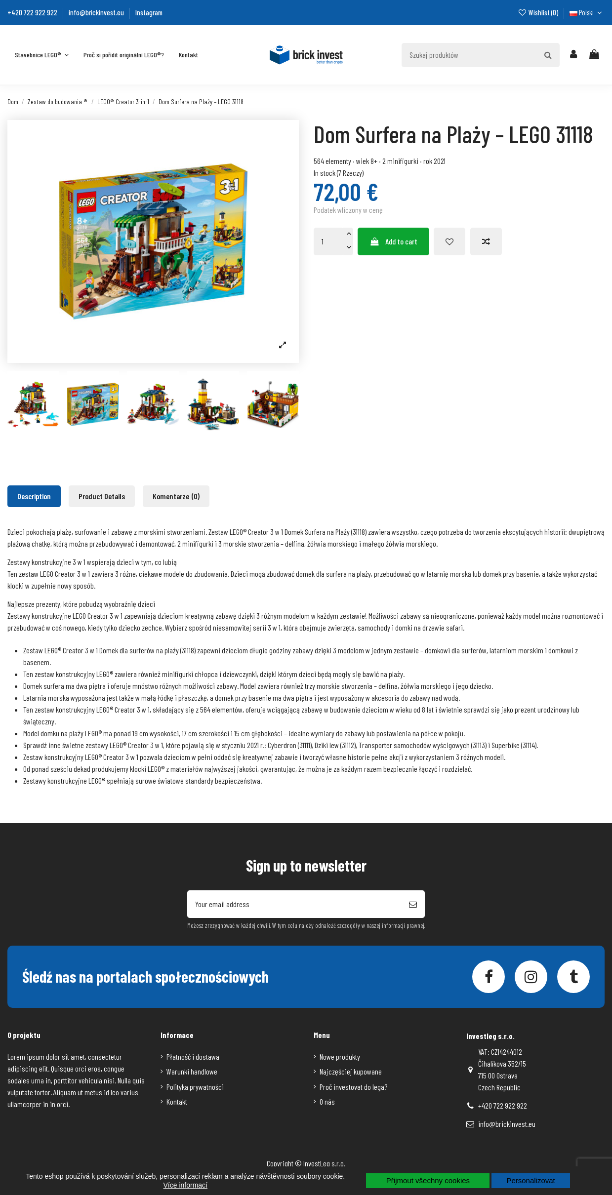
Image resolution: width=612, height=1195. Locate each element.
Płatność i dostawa (192, 1056)
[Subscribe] (413, 904)
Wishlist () (538, 12)
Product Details (102, 496)
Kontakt (176, 1101)
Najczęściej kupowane (351, 1071)
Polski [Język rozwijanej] (587, 12)
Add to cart (393, 241)
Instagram (149, 12)
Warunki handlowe (191, 1071)
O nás (327, 1101)
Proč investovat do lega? (353, 1086)
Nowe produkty (340, 1056)
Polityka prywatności (195, 1086)
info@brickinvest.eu (97, 12)
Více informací (185, 1185)
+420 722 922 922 (33, 12)
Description (34, 496)
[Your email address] (294, 904)
